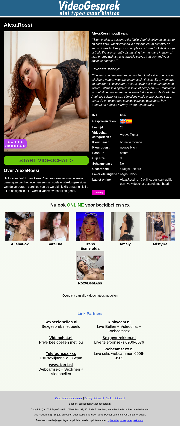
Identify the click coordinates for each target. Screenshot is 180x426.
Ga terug (98, 192)
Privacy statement (94, 398)
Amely (125, 244)
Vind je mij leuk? (15, 143)
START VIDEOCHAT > (46, 160)
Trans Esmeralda (90, 246)
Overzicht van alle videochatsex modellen (89, 295)
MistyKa (160, 244)
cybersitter (113, 420)
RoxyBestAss (90, 283)
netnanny (138, 420)
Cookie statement (115, 398)
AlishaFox (20, 244)
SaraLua (55, 244)
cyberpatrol (126, 420)
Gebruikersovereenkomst (68, 398)
